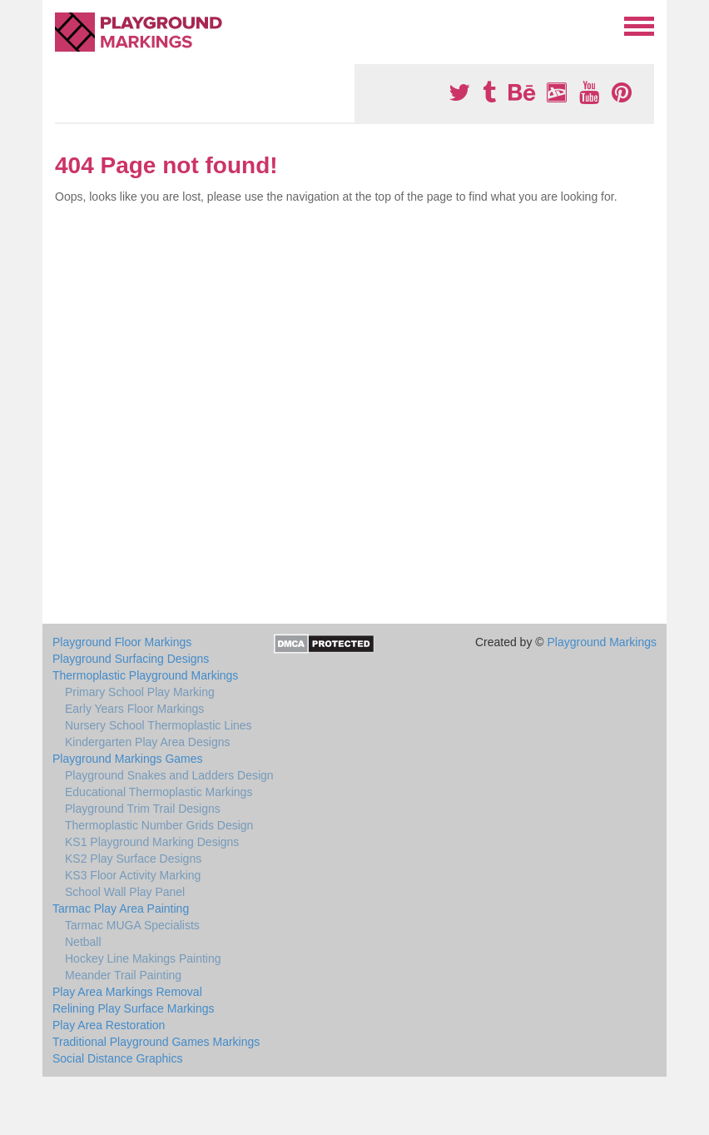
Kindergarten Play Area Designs (147, 742)
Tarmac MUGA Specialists (132, 925)
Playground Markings (602, 642)
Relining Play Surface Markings (133, 1008)
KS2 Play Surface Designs (133, 858)
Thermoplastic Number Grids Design (159, 825)
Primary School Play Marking (140, 692)
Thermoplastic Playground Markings (145, 675)
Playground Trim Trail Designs (143, 808)
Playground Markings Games (127, 758)
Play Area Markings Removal (127, 991)
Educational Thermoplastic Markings (158, 792)
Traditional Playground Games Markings (156, 1041)
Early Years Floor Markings (134, 708)
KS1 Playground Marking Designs (152, 842)
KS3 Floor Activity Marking (133, 875)
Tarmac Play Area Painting (120, 908)
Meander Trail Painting (123, 975)
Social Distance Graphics (117, 1058)
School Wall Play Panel (125, 892)
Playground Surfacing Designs (130, 658)
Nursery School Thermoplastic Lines (158, 725)
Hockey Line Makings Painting (143, 958)
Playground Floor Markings (121, 642)
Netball (83, 941)
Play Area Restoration (108, 1025)
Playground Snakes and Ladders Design (169, 775)
